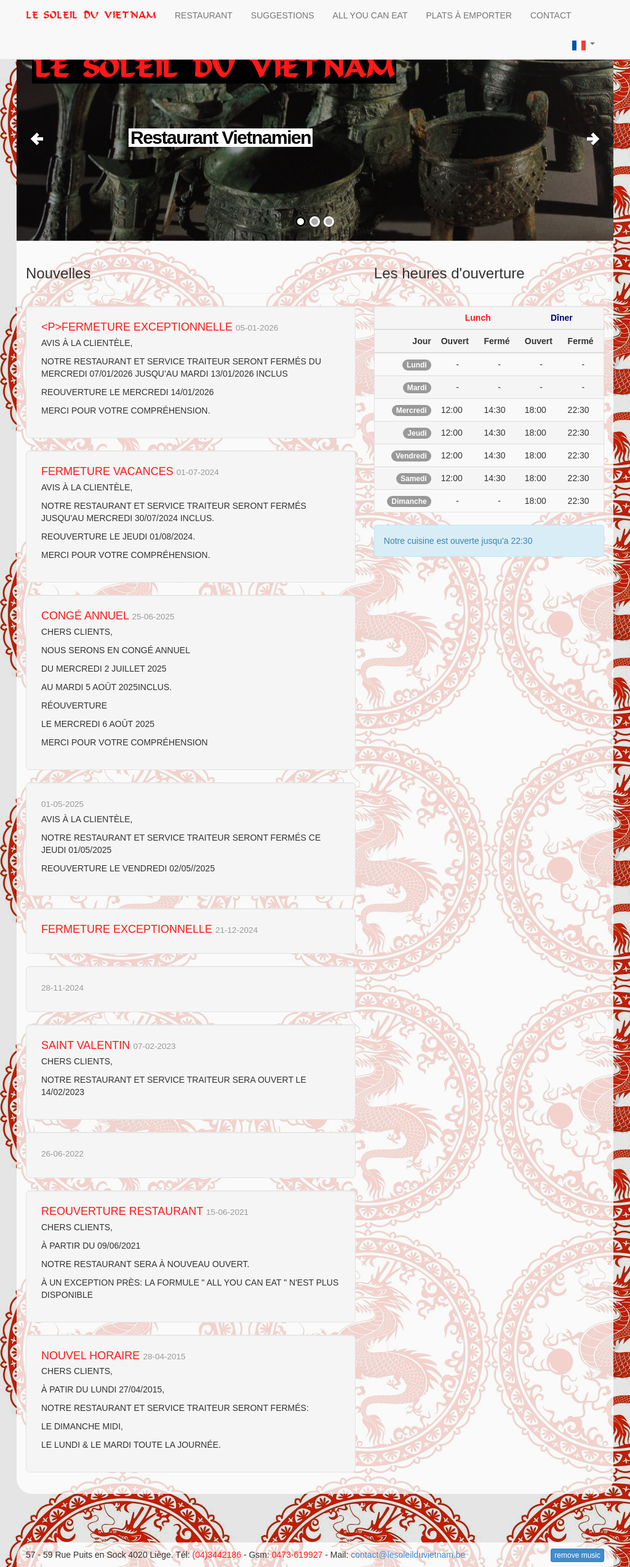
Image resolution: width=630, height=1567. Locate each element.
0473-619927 (297, 1555)
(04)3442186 (217, 1555)
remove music (577, 1555)
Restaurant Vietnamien (221, 137)
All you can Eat (370, 15)
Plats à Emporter (469, 15)
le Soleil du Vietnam (91, 15)
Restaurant (204, 15)
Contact (551, 15)
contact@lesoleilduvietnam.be (408, 1555)
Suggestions (282, 15)
